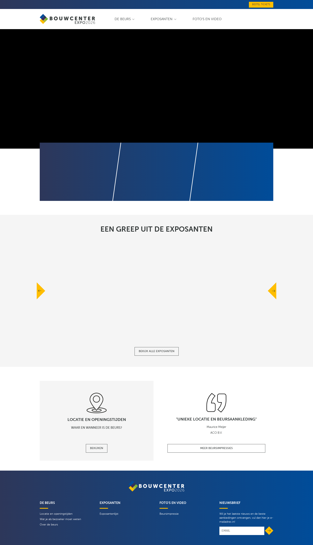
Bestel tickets (261, 4)
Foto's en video (207, 19)
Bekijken (96, 448)
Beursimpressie (169, 513)
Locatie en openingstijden (56, 513)
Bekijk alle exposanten (156, 351)
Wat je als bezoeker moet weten (60, 519)
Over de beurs (49, 524)
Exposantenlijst (109, 513)
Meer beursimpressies (216, 448)
